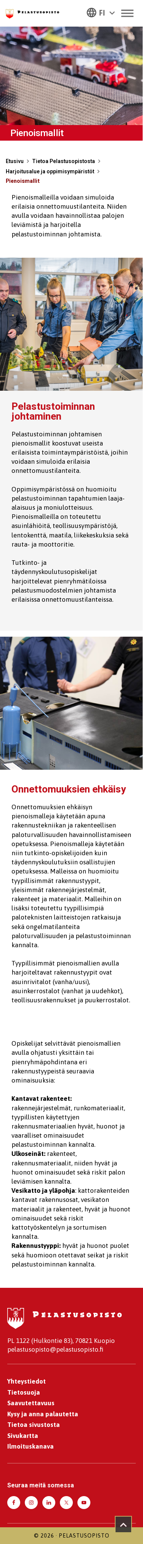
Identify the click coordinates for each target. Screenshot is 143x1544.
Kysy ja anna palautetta (42, 1414)
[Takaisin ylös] (123, 1524)
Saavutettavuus (31, 1403)
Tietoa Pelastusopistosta (63, 161)
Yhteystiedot (26, 1381)
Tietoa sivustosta (33, 1424)
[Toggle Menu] (127, 13)
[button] (101, 12)
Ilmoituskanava (30, 1446)
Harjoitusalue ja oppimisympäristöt (50, 172)
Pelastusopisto (84, 1536)
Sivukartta (22, 1435)
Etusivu (15, 161)
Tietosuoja (23, 1392)
